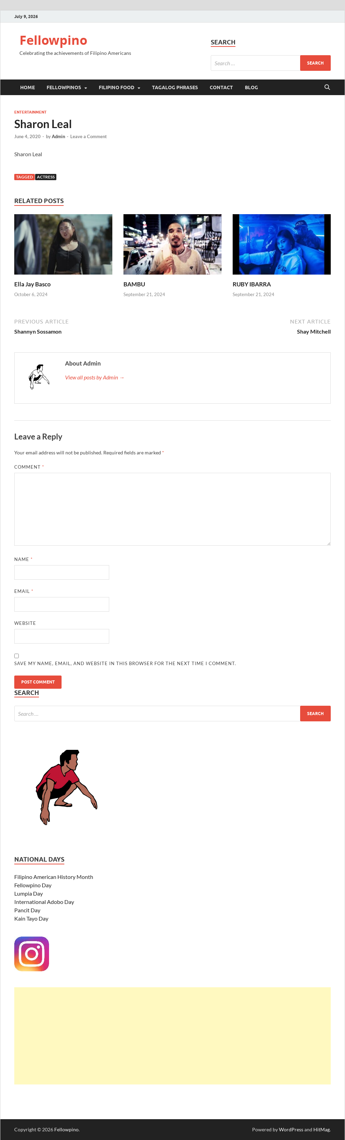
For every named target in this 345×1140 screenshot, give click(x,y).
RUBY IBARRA (252, 284)
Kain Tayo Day (31, 918)
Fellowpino (53, 40)
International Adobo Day (44, 901)
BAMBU (134, 284)
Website (25, 623)
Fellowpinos (64, 87)
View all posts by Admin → (95, 377)
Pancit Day (27, 910)
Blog (251, 87)
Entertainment (30, 112)
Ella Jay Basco (32, 284)
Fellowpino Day (32, 885)
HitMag (321, 1129)
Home (27, 87)
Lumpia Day (28, 893)
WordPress (291, 1129)
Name (23, 559)
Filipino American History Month (53, 876)
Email (23, 591)
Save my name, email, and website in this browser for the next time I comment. (125, 663)
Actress (46, 176)
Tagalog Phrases (175, 87)
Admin (58, 136)
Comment (29, 467)
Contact (221, 87)
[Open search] (327, 87)
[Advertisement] (172, 1035)
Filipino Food (116, 87)
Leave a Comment (88, 136)
